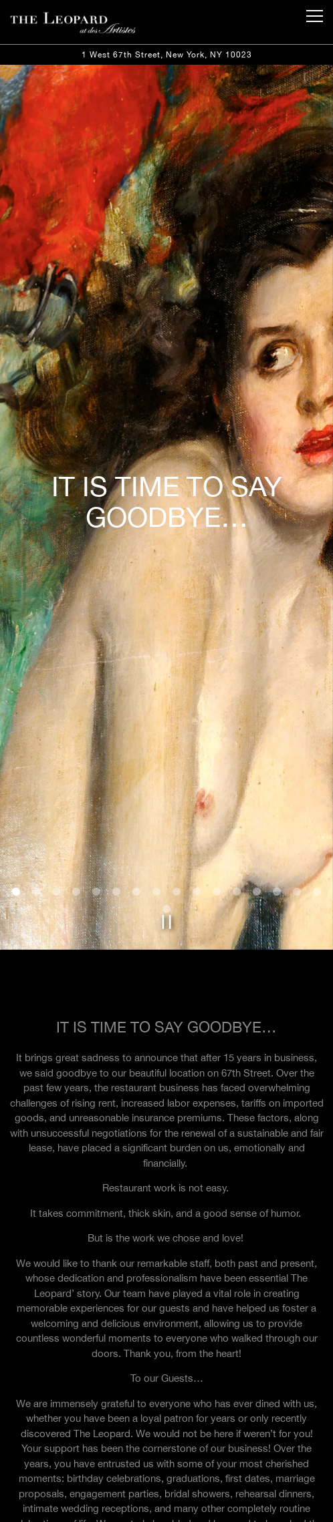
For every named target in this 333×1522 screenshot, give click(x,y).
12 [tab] (236, 787)
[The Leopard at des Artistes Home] (72, 22)
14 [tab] (277, 787)
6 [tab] (116, 787)
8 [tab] (156, 787)
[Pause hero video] (166, 816)
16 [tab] (317, 787)
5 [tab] (96, 787)
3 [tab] (56, 787)
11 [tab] (216, 787)
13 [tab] (256, 787)
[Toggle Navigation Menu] (314, 16)
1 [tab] (16, 787)
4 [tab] (76, 787)
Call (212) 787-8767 (166, 1473)
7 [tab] (136, 787)
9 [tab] (176, 787)
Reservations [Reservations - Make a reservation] (166, 1505)
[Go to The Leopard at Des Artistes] (166, 55)
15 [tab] (297, 787)
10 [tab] (196, 787)
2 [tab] (36, 787)
